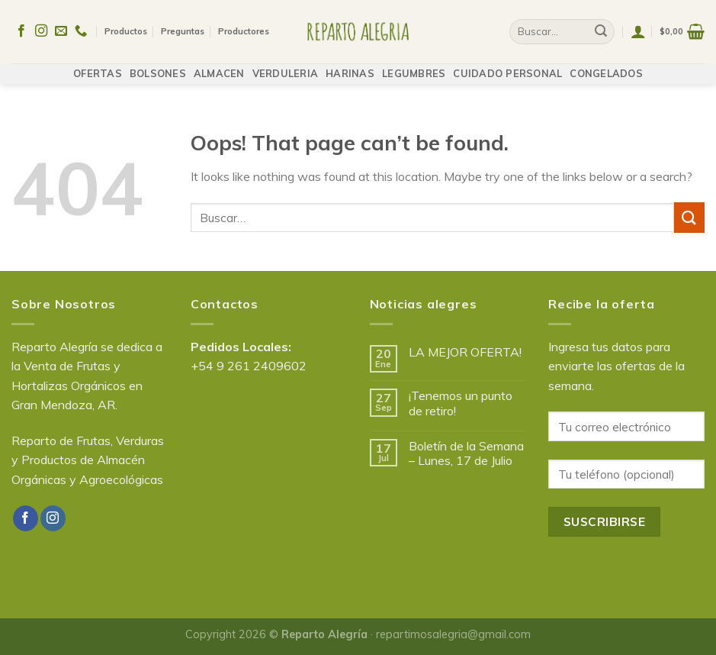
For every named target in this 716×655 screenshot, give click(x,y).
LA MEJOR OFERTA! (465, 352)
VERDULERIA (285, 66)
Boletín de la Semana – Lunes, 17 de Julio (466, 453)
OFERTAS (97, 66)
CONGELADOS (606, 66)
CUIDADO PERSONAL (507, 66)
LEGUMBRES (413, 66)
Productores (243, 27)
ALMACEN (219, 66)
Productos (125, 27)
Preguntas (182, 27)
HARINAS (350, 66)
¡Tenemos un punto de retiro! (460, 403)
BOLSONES (158, 66)
